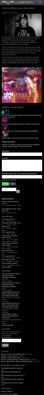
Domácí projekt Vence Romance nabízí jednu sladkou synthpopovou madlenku (11, 275)
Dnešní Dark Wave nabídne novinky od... (12, 379)
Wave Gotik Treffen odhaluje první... (11, 372)
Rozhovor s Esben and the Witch (10, 358)
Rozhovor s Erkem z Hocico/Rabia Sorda (12, 354)
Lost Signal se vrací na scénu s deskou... (12, 383)
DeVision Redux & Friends (9, 263)
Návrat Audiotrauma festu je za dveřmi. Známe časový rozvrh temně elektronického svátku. (10, 294)
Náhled (13, 184)
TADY (14, 63)
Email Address (7, 337)
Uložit (5, 184)
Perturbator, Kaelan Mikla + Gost (11, 223)
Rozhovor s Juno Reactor (8, 356)
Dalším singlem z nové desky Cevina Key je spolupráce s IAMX (20, 138)
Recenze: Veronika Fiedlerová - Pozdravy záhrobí (15, 359)
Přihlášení (15, 394)
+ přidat (11, 216)
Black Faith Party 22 (7, 250)
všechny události (6, 267)
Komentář (5, 158)
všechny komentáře (7, 325)
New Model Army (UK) (8, 259)
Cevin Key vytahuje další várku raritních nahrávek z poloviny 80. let (21, 124)
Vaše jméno (5, 151)
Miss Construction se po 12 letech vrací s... (13, 375)
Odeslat (5, 345)
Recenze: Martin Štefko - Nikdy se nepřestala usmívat (16, 361)
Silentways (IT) (6, 226)
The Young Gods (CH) (8, 219)
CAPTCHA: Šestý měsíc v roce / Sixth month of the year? (20, 173)
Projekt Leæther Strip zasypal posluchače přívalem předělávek (20, 131)
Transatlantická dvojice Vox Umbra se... (12, 368)
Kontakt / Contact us (7, 391)
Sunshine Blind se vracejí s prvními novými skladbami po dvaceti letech (10, 316)
